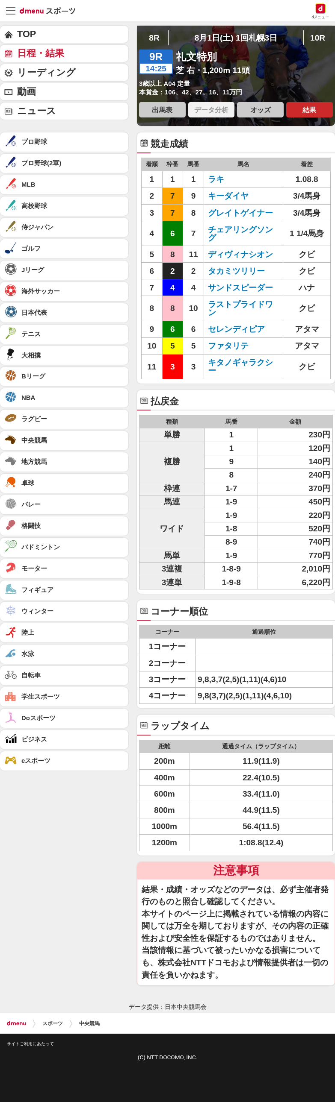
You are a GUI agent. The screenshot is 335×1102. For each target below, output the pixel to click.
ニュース (36, 111)
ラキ (216, 179)
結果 (309, 110)
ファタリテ (228, 345)
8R (154, 37)
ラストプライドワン (240, 308)
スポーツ (52, 1023)
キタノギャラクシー (240, 366)
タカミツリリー (236, 271)
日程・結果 (40, 53)
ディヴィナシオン (240, 254)
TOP (26, 34)
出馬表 (162, 110)
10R (317, 37)
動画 (26, 91)
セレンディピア (236, 329)
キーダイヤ (228, 195)
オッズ (260, 110)
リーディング (46, 72)
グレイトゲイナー (240, 212)
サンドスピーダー (240, 287)
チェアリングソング (240, 233)
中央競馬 (89, 1023)
